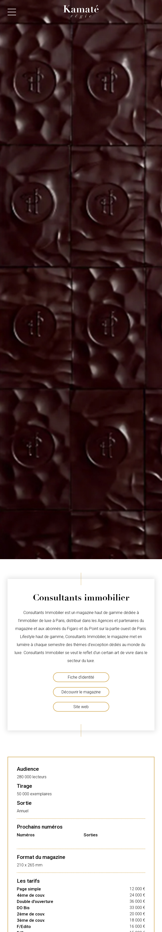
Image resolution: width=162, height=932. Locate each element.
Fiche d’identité (81, 677)
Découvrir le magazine (81, 692)
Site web (81, 706)
